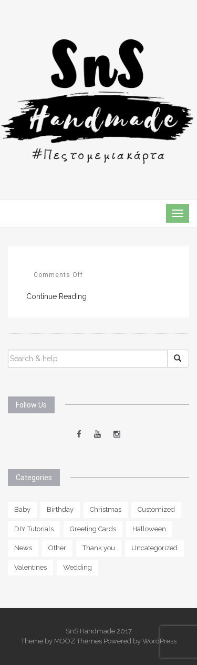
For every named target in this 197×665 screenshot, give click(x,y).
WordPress (159, 641)
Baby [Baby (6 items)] (22, 509)
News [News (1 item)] (23, 548)
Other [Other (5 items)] (57, 548)
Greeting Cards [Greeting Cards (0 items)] (93, 529)
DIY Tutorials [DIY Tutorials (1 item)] (34, 529)
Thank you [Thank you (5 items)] (98, 548)
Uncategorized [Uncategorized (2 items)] (154, 548)
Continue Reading (56, 296)
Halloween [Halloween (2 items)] (149, 529)
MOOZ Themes (78, 641)
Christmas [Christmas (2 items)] (105, 509)
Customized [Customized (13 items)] (156, 509)
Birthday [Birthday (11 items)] (60, 509)
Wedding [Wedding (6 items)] (77, 567)
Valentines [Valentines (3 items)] (30, 567)
